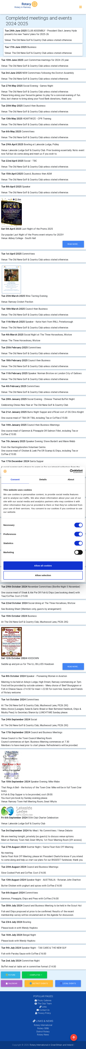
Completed (34, 975)
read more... (73, 244)
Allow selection (43, 575)
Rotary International (43, 1025)
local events (68, 983)
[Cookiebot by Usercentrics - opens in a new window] (70, 471)
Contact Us (43, 1010)
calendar (11, 983)
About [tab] (71, 479)
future (10, 975)
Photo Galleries (43, 1000)
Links (43, 1006)
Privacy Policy (43, 1013)
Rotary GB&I (43, 1028)
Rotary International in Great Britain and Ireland (51, 1045)
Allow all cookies (43, 565)
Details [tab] (43, 479)
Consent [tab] (15, 479)
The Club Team (43, 1003)
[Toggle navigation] (81, 7)
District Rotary (43, 1031)
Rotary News (43, 1034)
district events (39, 983)
